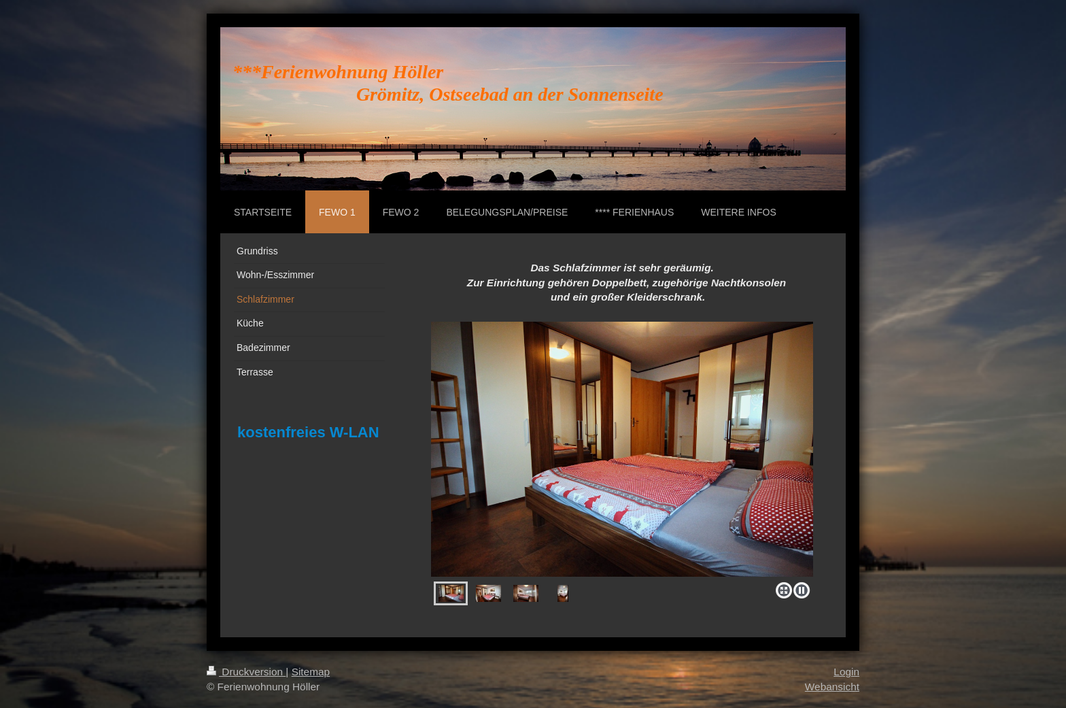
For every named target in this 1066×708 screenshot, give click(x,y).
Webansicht (832, 686)
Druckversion (246, 671)
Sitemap (311, 671)
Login (846, 671)
